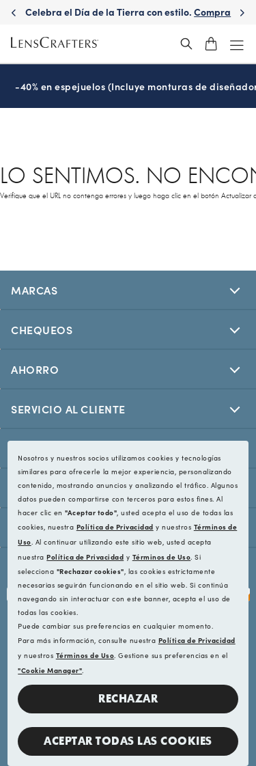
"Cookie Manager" (50, 670)
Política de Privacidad (115, 527)
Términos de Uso (161, 557)
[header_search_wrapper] (186, 44)
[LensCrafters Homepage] (54, 44)
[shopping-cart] (211, 44)
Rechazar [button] (128, 698)
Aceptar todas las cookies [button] (128, 741)
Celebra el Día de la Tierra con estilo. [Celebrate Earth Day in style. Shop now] (128, 18)
